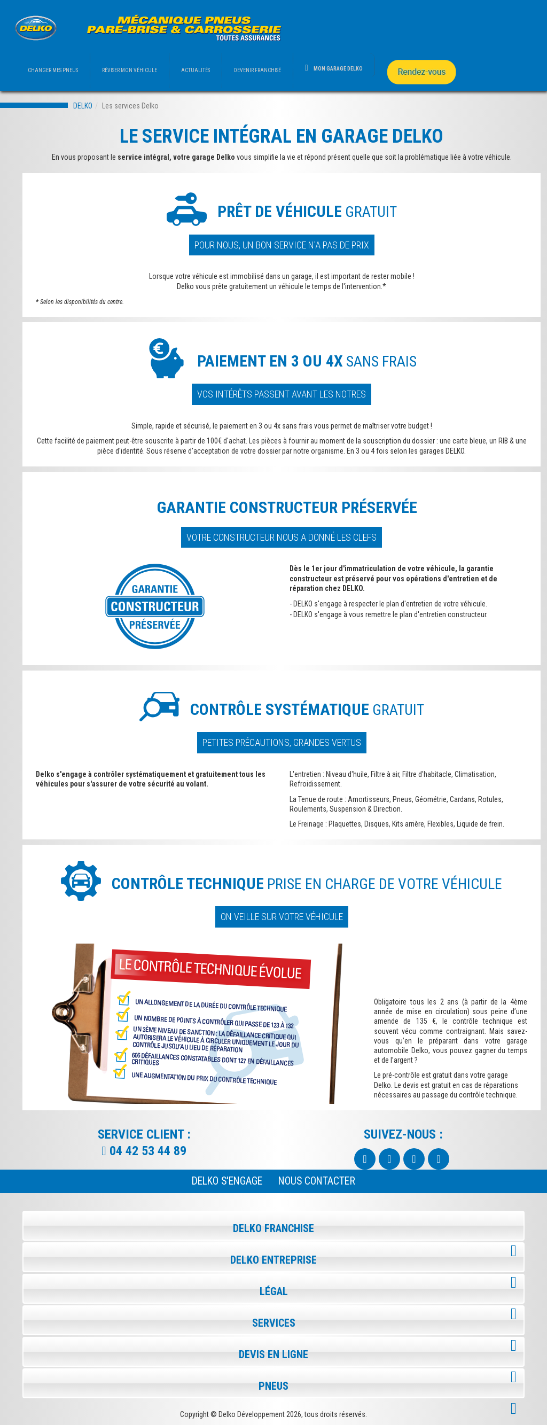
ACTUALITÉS (195, 70)
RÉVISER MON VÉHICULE (129, 70)
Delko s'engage (227, 1181)
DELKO (82, 106)
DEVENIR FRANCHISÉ (257, 70)
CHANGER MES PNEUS (53, 70)
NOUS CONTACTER (316, 1181)
